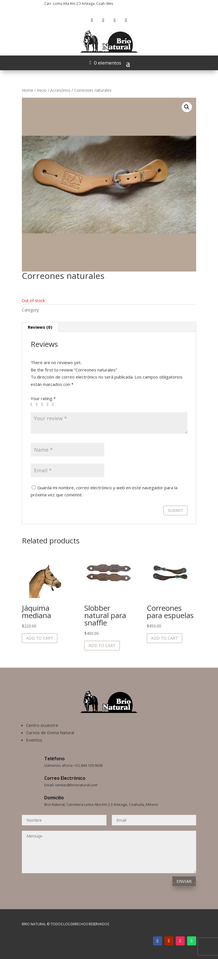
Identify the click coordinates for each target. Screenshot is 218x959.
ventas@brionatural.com (76, 784)
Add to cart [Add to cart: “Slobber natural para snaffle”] (102, 645)
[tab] (40, 327)
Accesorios (60, 90)
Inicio (42, 90)
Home (27, 90)
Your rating (43, 398)
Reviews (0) (40, 327)
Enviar (184, 881)
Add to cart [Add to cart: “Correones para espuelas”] (164, 638)
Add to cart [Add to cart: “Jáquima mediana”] (39, 638)
